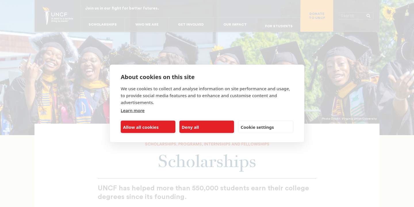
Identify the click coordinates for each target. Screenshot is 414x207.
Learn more (133, 110)
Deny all (190, 127)
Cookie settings (257, 127)
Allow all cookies (141, 127)
